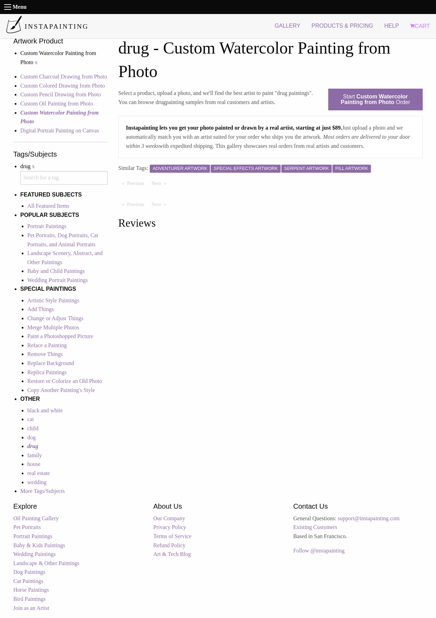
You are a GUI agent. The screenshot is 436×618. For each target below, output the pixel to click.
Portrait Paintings (46, 226)
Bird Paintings (29, 599)
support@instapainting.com (369, 518)
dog (31, 437)
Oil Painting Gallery (36, 518)
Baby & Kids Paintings (39, 545)
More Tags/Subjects (42, 491)
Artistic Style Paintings (53, 300)
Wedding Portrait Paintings (57, 280)
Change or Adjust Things (55, 318)
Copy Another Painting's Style (61, 390)
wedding (37, 482)
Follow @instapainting (319, 551)
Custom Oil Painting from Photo (56, 104)
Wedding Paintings (34, 554)
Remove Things (45, 354)
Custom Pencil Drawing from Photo (60, 94)
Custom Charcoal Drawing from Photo (63, 77)
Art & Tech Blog (172, 554)
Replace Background (50, 363)
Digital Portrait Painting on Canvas (59, 130)
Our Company (169, 518)
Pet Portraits (27, 527)
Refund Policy (169, 545)
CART (420, 26)
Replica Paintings (46, 372)
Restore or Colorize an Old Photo (64, 381)
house (33, 464)
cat (30, 419)
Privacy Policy (169, 527)
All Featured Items (48, 206)
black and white (45, 410)
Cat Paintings (28, 581)
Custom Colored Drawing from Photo (62, 86)
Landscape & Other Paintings (46, 563)
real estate (38, 473)
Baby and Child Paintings (56, 271)
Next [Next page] (161, 183)
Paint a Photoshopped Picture (60, 336)
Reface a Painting (47, 345)
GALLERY (288, 26)
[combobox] (64, 178)
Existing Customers (315, 527)
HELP (391, 26)
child (32, 428)
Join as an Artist (31, 608)
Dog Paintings (29, 572)
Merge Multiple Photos (53, 327)
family (34, 455)
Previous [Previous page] (137, 183)
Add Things (40, 309)
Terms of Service (172, 536)
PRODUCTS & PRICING (342, 26)
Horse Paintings (31, 590)
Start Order (375, 99)
